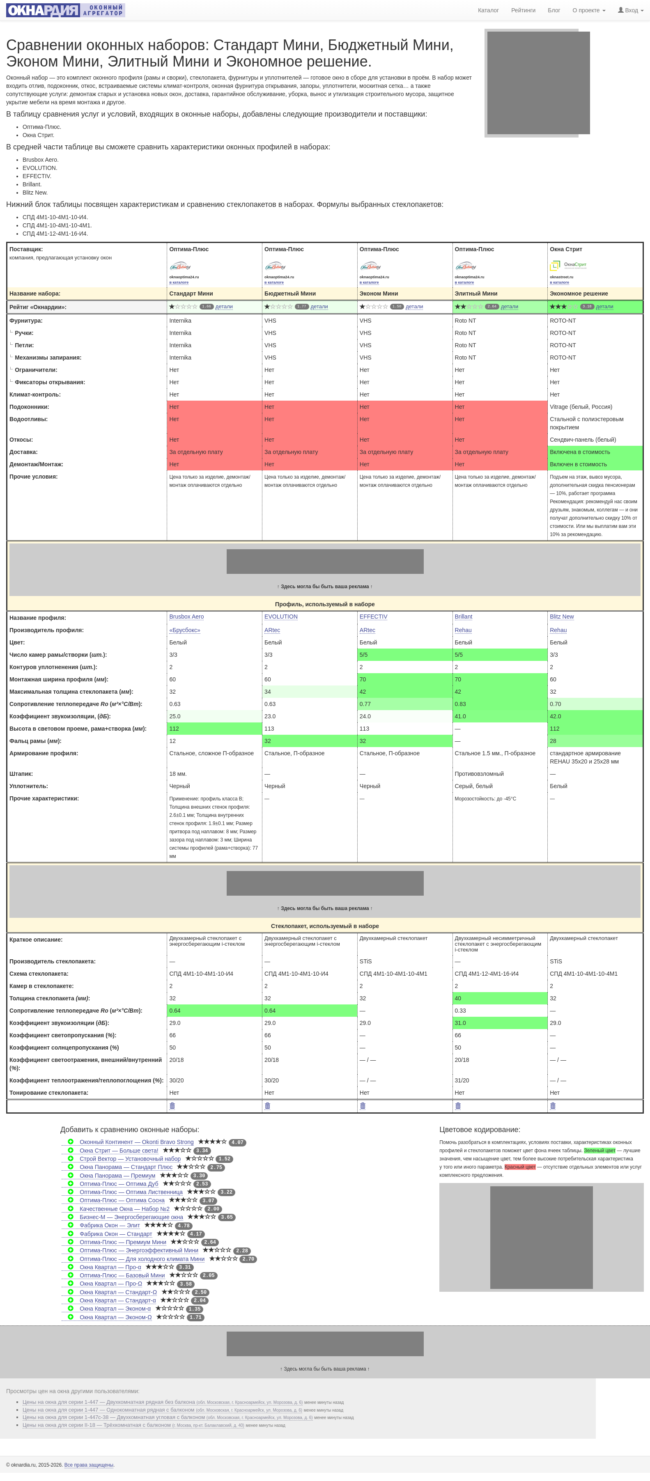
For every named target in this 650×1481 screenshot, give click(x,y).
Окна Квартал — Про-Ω (102, 1283)
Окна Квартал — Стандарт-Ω (109, 1292)
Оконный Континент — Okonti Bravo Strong (128, 1142)
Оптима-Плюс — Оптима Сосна (113, 1200)
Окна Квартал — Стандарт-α (109, 1300)
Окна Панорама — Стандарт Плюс (117, 1167)
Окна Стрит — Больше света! (110, 1150)
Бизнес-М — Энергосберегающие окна (122, 1217)
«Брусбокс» (184, 630)
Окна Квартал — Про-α (101, 1267)
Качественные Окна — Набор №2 (116, 1209)
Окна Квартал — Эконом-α (106, 1308)
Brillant (464, 616)
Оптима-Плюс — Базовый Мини (113, 1275)
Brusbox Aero (186, 616)
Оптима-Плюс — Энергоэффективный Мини (130, 1250)
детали (224, 306)
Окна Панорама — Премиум (108, 1175)
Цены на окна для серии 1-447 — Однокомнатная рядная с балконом (162, 1410)
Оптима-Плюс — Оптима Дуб (110, 1184)
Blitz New (562, 616)
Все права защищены (88, 1465)
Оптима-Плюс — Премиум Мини (114, 1242)
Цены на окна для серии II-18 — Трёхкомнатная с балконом (133, 1425)
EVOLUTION (281, 616)
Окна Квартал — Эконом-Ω (107, 1317)
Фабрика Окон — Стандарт (107, 1234)
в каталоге (178, 282)
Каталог (488, 10)
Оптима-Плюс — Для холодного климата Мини (133, 1259)
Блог (554, 10)
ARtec (272, 630)
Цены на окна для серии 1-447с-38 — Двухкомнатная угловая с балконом (168, 1417)
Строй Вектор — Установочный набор (121, 1158)
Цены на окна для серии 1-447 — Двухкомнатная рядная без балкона (163, 1402)
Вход (631, 10)
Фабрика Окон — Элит (101, 1225)
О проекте (589, 10)
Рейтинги (523, 10)
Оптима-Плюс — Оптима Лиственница (122, 1192)
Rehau (463, 630)
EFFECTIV (374, 616)
